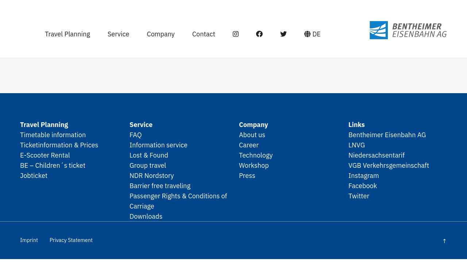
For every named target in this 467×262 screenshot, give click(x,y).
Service (113, 32)
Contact (197, 32)
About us (252, 134)
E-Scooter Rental (45, 155)
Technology (256, 155)
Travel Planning (62, 32)
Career (249, 144)
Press (247, 175)
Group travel (148, 165)
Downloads (146, 216)
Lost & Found (149, 155)
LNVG (356, 144)
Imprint (29, 240)
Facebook (362, 185)
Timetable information (53, 134)
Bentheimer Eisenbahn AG (387, 134)
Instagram (363, 175)
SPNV (390, 28)
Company (155, 32)
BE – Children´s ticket (52, 165)
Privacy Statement (71, 240)
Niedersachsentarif (376, 155)
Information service (159, 144)
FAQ (136, 134)
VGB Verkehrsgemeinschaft (388, 165)
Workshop (254, 165)
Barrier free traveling (160, 185)
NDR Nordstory (152, 175)
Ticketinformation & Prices (59, 144)
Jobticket (33, 175)
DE (306, 32)
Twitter (358, 195)
